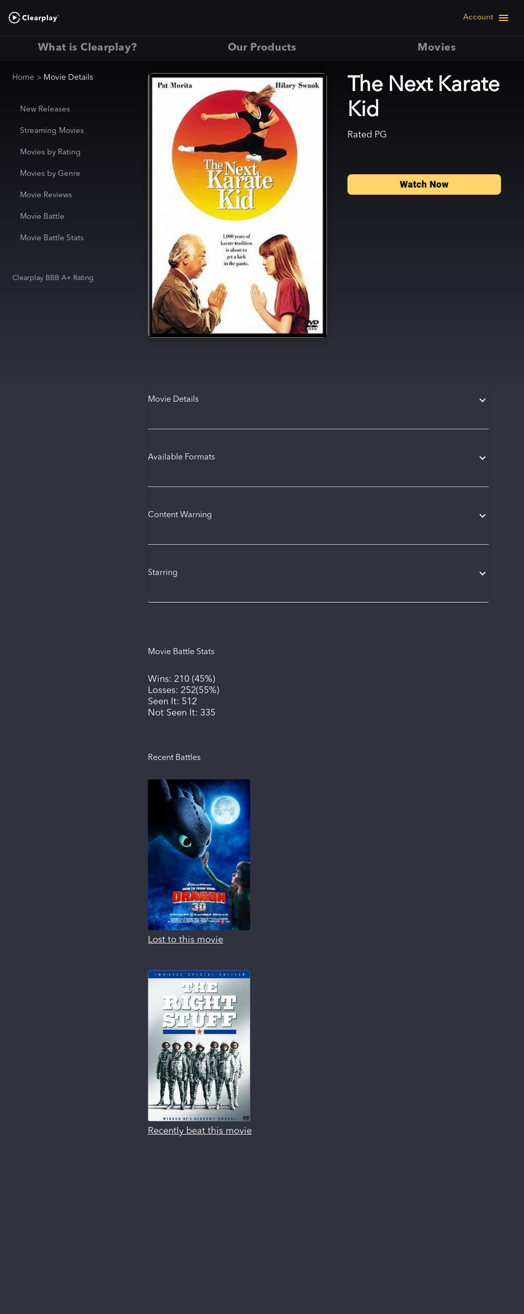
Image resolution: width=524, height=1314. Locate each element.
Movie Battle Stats (52, 238)
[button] (318, 400)
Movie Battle (42, 217)
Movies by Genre (50, 174)
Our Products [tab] (261, 48)
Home (23, 78)
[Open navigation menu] (486, 18)
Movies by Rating (50, 152)
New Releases (45, 109)
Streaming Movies (52, 131)
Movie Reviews (46, 195)
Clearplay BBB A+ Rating (53, 278)
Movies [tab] (437, 48)
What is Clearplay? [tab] (87, 48)
